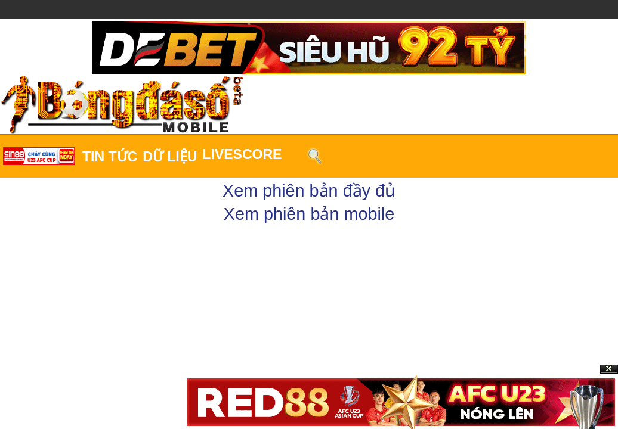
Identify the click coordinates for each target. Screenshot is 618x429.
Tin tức (109, 156)
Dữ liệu (170, 156)
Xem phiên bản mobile (309, 213)
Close (609, 369)
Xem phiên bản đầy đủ (309, 190)
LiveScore (242, 154)
